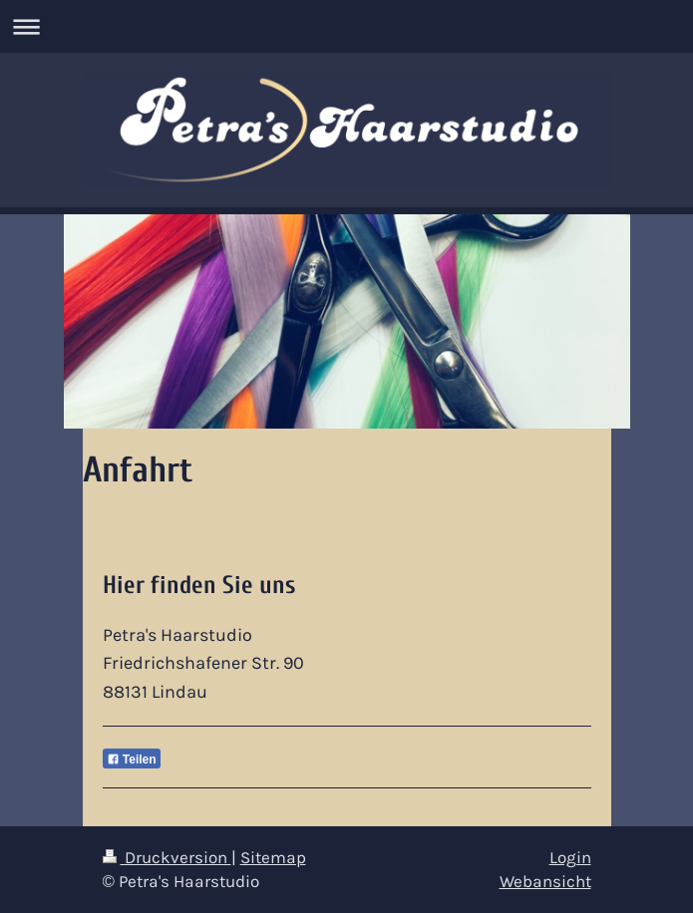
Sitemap (273, 857)
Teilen (132, 759)
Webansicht (545, 881)
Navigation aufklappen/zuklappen (346, 26)
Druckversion (167, 857)
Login (570, 857)
